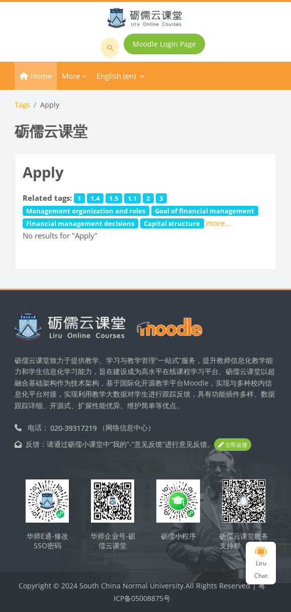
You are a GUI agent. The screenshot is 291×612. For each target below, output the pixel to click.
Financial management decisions (80, 223)
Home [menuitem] (41, 76)
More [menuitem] (71, 76)
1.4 (95, 198)
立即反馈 (232, 444)
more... (218, 223)
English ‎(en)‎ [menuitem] (116, 76)
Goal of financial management (204, 210)
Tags (22, 104)
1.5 (113, 198)
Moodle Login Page (164, 44)
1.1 (132, 198)
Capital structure (172, 223)
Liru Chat (260, 563)
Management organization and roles (85, 210)
